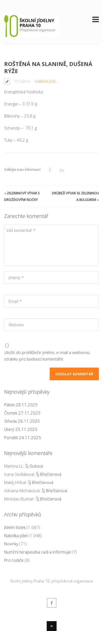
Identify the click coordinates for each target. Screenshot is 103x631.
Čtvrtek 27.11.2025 (22, 413)
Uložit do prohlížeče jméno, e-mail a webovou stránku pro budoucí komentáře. (47, 356)
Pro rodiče (14, 560)
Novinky (11, 543)
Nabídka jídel (46, 81)
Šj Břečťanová (48, 474)
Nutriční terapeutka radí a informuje (37, 552)
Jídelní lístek (15, 527)
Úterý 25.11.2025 (20, 429)
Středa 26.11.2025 (22, 421)
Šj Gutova (34, 466)
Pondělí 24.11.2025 (22, 437)
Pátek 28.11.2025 (21, 404)
